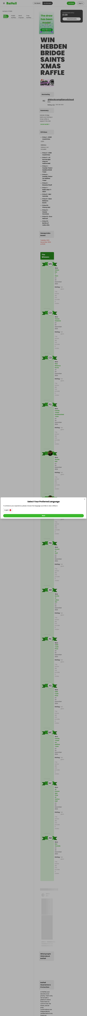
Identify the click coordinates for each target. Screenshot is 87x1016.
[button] (25, 510)
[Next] (43, 516)
